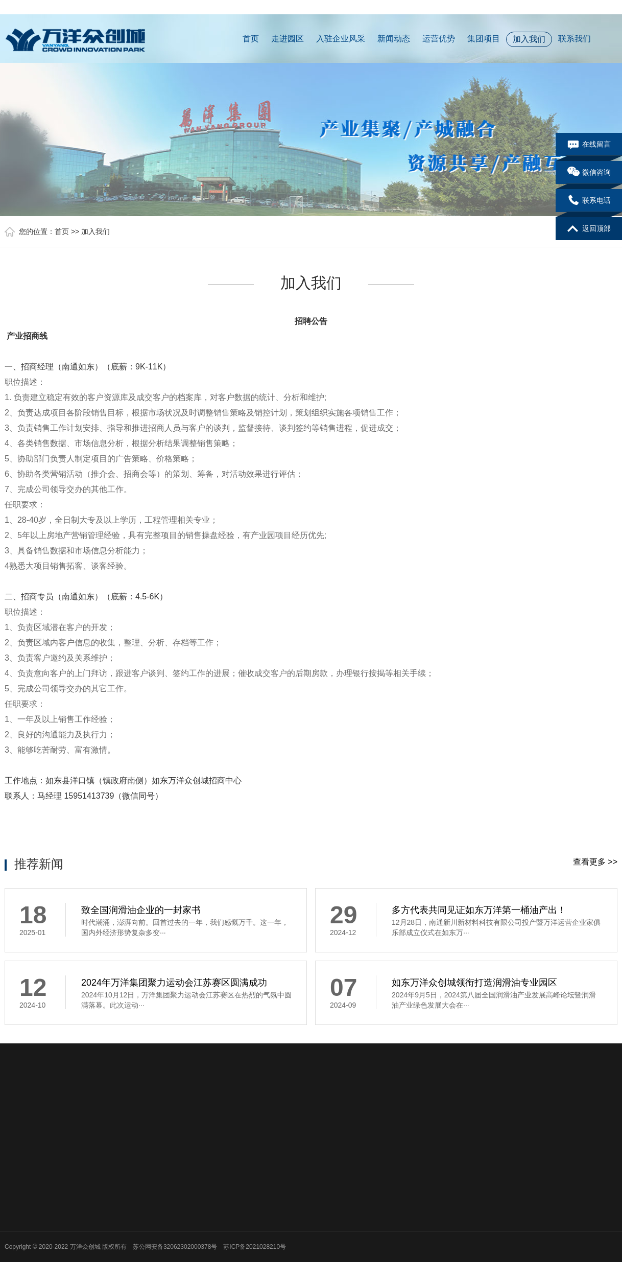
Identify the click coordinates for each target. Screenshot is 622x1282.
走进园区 (287, 38)
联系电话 (589, 201)
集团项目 (483, 38)
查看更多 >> (595, 861)
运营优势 (438, 38)
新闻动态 (393, 38)
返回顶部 (589, 229)
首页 (251, 38)
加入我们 (529, 39)
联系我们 (574, 38)
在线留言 (589, 144)
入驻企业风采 (340, 38)
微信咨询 (589, 173)
